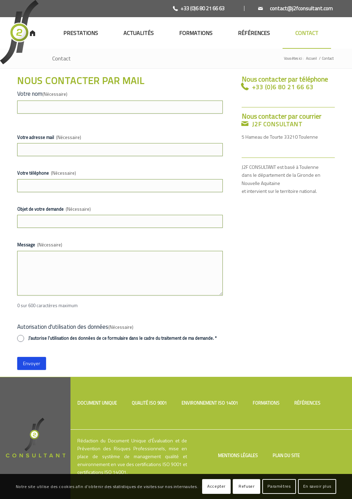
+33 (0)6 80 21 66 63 (202, 8)
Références (307, 402)
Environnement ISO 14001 (210, 402)
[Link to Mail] (288, 8)
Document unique (97, 402)
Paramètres (278, 486)
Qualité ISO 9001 (149, 402)
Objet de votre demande (54, 209)
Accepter (216, 486)
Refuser (246, 486)
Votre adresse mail (49, 137)
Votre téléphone (46, 173)
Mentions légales (238, 455)
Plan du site (286, 455)
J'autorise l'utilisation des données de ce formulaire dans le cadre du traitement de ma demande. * (122, 338)
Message (39, 245)
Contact (61, 58)
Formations (266, 402)
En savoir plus (317, 486)
